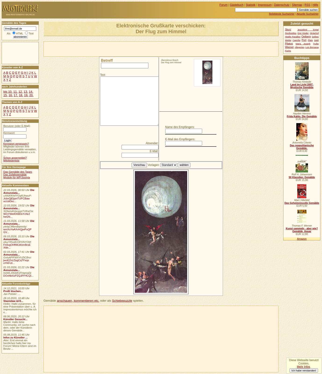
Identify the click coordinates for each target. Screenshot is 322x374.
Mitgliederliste (11, 160)
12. (20, 91)
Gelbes (315, 37)
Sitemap (297, 5)
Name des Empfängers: (180, 127)
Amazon (302, 238)
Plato (310, 40)
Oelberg (306, 36)
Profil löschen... (13, 291)
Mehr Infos (303, 366)
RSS (307, 5)
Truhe (316, 44)
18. (21, 95)
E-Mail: (154, 151)
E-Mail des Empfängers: (180, 139)
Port (304, 40)
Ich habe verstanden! (303, 370)
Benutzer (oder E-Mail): (16, 126)
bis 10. (7, 91)
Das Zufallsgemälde (15, 174)
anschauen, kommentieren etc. (78, 300)
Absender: (152, 143)
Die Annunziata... (18, 191)
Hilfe (315, 5)
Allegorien (299, 47)
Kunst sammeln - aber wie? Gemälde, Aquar (302, 230)
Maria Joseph (303, 44)
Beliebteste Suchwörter (281, 13)
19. (26, 95)
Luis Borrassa (312, 47)
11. (15, 91)
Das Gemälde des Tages (17, 171)
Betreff (107, 60)
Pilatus (289, 43)
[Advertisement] (98, 49)
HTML (19, 33)
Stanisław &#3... (13, 301)
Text (102, 75)
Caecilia (296, 40)
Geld (316, 40)
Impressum (265, 5)
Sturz (288, 29)
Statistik (251, 5)
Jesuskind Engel (308, 30)
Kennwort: (9, 133)
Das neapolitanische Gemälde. (302, 147)
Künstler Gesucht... (15, 319)
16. (10, 95)
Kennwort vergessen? (16, 143)
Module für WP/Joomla (16, 177)
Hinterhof (314, 33)
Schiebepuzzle (122, 300)
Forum (223, 5)
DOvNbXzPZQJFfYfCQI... (18, 275)
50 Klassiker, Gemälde (302, 177)
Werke (288, 40)
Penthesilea (291, 33)
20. (31, 95)
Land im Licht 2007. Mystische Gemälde (301, 86)
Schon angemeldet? (15, 157)
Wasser (289, 47)
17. (16, 95)
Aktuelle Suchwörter (307, 13)
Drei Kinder (303, 33)
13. (26, 91)
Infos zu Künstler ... (15, 337)
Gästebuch (236, 5)
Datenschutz (282, 5)
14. (31, 91)
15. (5, 95)
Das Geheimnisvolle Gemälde (301, 203)
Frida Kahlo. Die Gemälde (302, 116)
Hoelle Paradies (293, 37)
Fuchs (288, 51)
